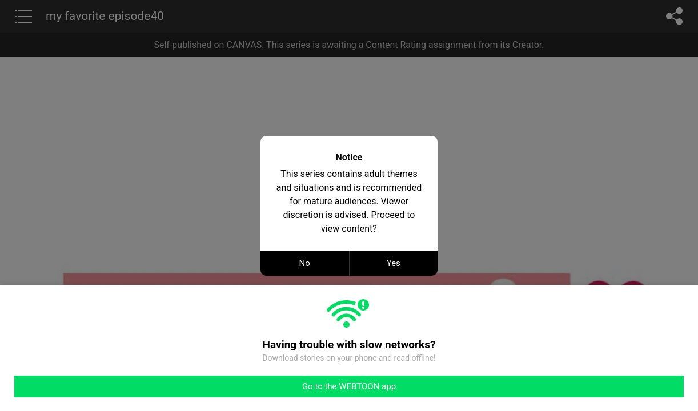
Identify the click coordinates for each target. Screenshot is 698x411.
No (304, 263)
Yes (393, 263)
